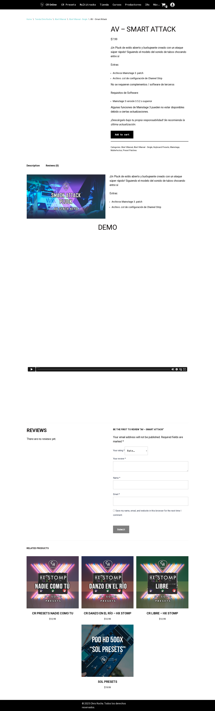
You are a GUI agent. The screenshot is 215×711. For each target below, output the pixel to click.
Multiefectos (116, 150)
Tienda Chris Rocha (43, 19)
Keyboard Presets (161, 147)
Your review (119, 458)
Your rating (119, 450)
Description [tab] (33, 165)
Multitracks (88, 4)
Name (116, 478)
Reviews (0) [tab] (52, 165)
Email (116, 494)
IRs (147, 4)
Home (29, 19)
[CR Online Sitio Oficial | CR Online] (48, 4)
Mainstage (174, 147)
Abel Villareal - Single (78, 19)
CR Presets (68, 4)
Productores (133, 4)
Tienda (104, 4)
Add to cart (122, 134)
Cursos (117, 4)
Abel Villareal (60, 19)
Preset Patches (130, 150)
